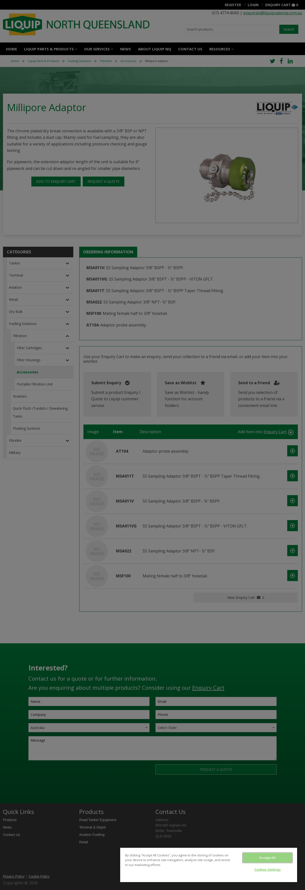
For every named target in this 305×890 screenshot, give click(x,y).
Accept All (267, 857)
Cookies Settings (267, 869)
